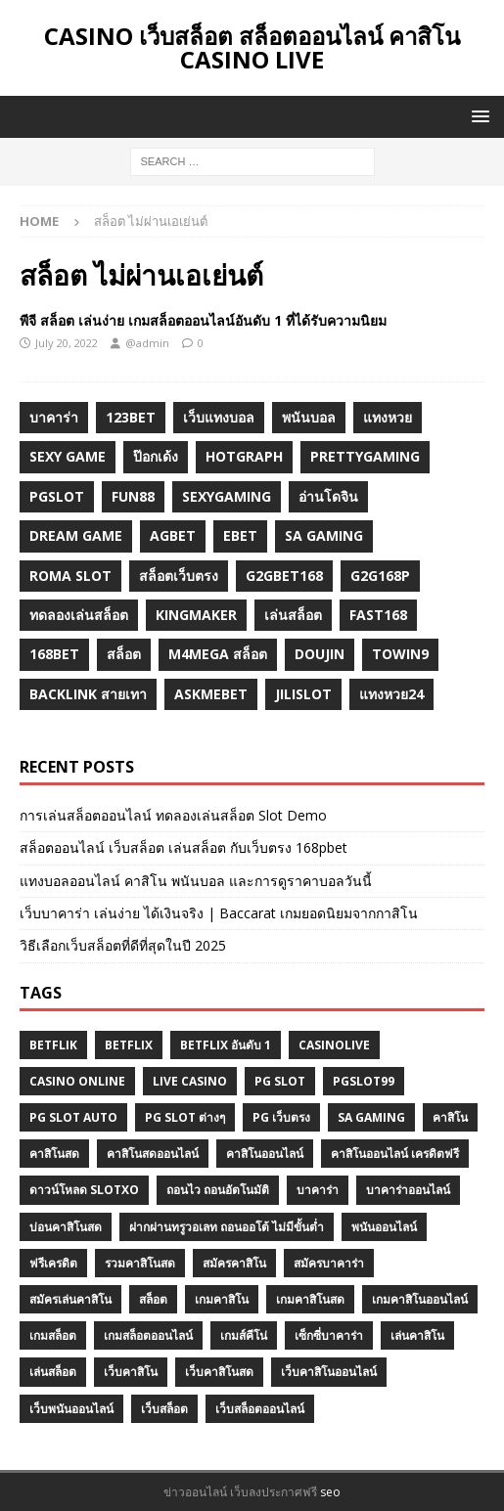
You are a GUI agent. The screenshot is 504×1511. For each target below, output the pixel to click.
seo (330, 1492)
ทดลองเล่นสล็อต (78, 614)
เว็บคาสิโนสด (219, 1371)
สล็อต (124, 653)
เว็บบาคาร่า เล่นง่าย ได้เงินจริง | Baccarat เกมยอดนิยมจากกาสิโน (219, 913)
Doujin (319, 653)
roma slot (70, 575)
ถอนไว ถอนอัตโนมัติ (217, 1189)
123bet (131, 417)
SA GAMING (371, 1117)
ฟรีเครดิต (53, 1263)
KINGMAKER (196, 614)
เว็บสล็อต (164, 1408)
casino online (77, 1081)
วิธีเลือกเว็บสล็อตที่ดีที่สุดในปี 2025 (123, 945)
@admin (147, 342)
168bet (54, 653)
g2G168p (380, 575)
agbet (173, 535)
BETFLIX (129, 1045)
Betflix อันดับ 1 (225, 1045)
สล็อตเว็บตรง (178, 575)
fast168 (378, 614)
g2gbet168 (284, 575)
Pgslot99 (363, 1081)
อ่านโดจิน (328, 496)
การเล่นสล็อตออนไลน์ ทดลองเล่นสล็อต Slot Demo (173, 815)
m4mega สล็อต (217, 653)
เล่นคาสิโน (417, 1335)
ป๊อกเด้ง (155, 456)
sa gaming (324, 535)
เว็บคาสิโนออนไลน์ (329, 1371)
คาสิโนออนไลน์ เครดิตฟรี (395, 1153)
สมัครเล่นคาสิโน (70, 1299)
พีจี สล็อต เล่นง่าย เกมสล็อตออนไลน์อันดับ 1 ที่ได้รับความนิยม (203, 320)
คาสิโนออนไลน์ (264, 1153)
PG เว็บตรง (281, 1117)
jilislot (303, 694)
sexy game (67, 456)
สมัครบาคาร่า (329, 1263)
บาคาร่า (53, 417)
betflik (53, 1045)
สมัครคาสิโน (234, 1263)
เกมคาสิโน (222, 1299)
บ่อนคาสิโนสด (65, 1227)
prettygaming (365, 456)
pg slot (279, 1081)
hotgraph (244, 456)
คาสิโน (450, 1117)
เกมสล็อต (52, 1335)
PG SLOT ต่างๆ (185, 1117)
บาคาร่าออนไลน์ (408, 1189)
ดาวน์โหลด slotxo (84, 1189)
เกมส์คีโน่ (243, 1335)
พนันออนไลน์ (384, 1227)
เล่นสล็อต (293, 614)
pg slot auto (73, 1117)
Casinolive (334, 1045)
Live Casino (190, 1081)
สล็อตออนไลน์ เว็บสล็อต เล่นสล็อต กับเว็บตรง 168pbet (183, 847)
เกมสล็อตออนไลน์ (148, 1335)
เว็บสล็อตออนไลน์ (259, 1408)
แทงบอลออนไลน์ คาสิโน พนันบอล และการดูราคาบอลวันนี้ (196, 880)
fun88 (133, 496)
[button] (477, 116)
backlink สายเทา (88, 694)
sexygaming (226, 496)
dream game (75, 535)
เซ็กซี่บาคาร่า (329, 1335)
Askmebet (211, 694)
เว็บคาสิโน (131, 1371)
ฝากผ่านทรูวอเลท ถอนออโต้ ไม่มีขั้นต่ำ (226, 1227)
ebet (240, 535)
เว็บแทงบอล (218, 417)
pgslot (56, 496)
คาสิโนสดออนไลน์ (153, 1153)
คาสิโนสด (54, 1153)
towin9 (400, 653)
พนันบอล (309, 417)
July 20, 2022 (66, 342)
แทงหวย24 (391, 694)
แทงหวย (387, 417)
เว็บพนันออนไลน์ (71, 1408)
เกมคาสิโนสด (310, 1299)
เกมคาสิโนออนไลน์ (420, 1299)
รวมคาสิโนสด (140, 1263)
